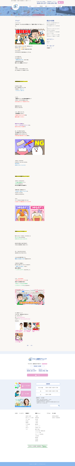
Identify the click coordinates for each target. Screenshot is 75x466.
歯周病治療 (37, 417)
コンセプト (36, 6)
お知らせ (48, 41)
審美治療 (36, 424)
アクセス (54, 6)
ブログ (27, 429)
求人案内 (59, 6)
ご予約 (37, 375)
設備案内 (27, 422)
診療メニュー (47, 6)
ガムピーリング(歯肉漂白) (39, 434)
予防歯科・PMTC (38, 427)
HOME (30, 6)
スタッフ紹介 (28, 419)
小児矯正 (36, 422)
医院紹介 (41, 6)
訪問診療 (36, 440)
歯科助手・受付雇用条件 (56, 417)
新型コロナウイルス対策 (29, 417)
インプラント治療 (38, 432)
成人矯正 (36, 419)
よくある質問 (28, 424)
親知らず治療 (37, 429)
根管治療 (36, 437)
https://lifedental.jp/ (21, 317)
